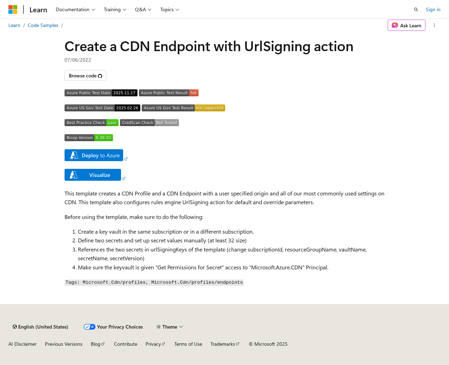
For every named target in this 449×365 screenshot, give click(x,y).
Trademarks (222, 343)
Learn (14, 25)
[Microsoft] (13, 9)
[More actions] (434, 25)
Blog (95, 343)
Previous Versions (63, 343)
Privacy (153, 343)
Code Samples (43, 25)
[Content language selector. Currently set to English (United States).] (40, 326)
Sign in (433, 9)
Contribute (125, 343)
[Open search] (416, 9)
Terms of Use (188, 343)
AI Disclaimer (22, 343)
